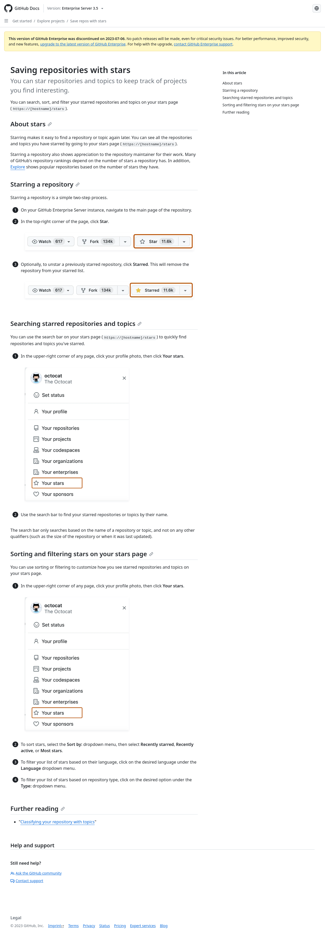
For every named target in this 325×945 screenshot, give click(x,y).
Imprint (54, 925)
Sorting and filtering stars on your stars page (81, 553)
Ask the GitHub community (36, 873)
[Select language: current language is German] (317, 8)
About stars (31, 124)
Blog (164, 925)
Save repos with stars (88, 20)
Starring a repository (45, 184)
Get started (22, 20)
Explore (17, 167)
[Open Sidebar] (6, 21)
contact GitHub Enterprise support (203, 44)
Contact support (26, 880)
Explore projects (51, 20)
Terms (73, 925)
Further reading (37, 808)
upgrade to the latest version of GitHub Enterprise (82, 44)
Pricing (120, 925)
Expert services (143, 925)
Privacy (89, 925)
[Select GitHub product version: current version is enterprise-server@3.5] (75, 8)
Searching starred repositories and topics (76, 323)
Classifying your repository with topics (58, 822)
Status (104, 925)
